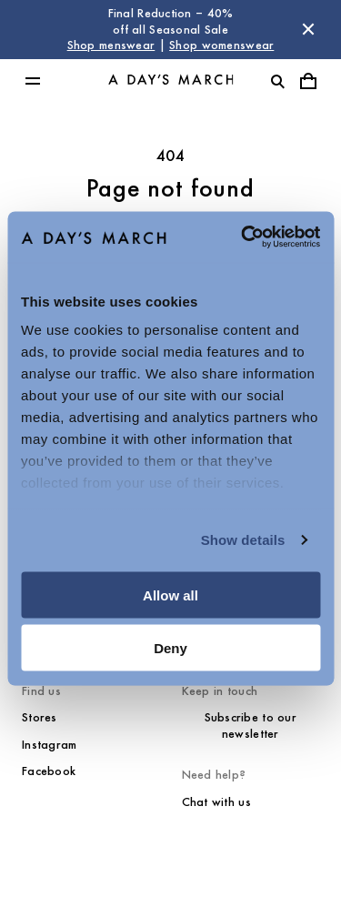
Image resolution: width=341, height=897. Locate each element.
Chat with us (216, 802)
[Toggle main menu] (32, 81)
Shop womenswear (221, 45)
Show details (243, 540)
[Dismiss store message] (308, 29)
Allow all (170, 594)
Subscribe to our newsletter (250, 725)
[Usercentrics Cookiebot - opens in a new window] (242, 237)
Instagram (49, 744)
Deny (170, 648)
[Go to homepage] (171, 81)
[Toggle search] (277, 81)
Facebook (48, 771)
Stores (39, 717)
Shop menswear (111, 45)
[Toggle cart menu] (308, 81)
